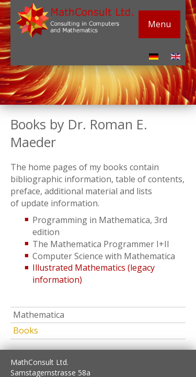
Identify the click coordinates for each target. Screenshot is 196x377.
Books (25, 330)
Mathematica (38, 314)
